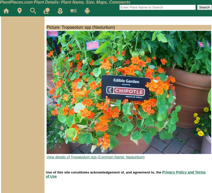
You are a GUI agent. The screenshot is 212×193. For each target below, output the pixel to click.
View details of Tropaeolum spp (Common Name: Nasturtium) (96, 157)
